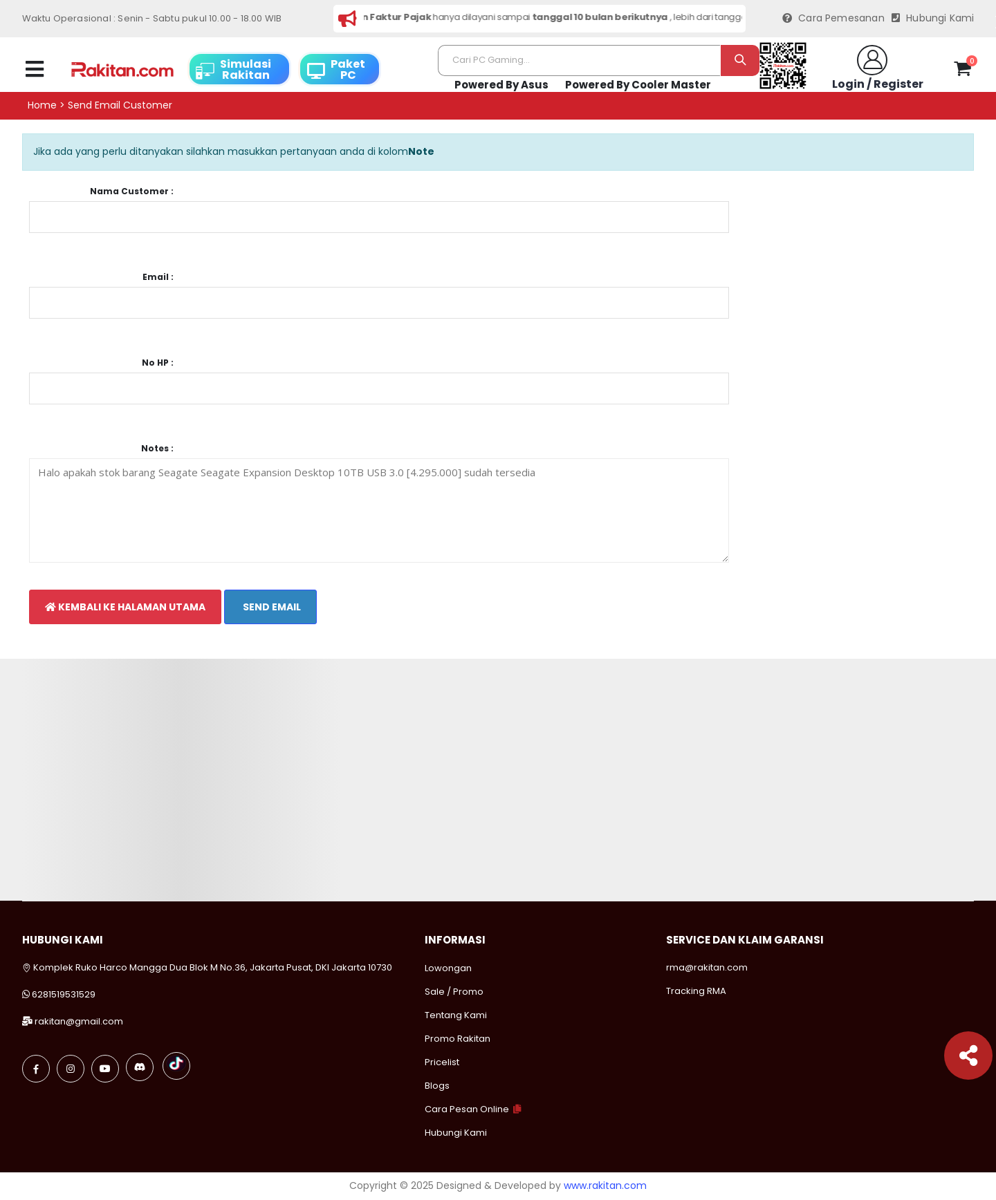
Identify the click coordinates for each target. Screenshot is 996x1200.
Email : (158, 277)
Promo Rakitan (457, 1038)
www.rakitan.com (605, 1185)
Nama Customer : (132, 191)
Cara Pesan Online (467, 1109)
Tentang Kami (456, 1015)
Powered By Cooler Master (638, 84)
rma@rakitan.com (707, 967)
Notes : (157, 448)
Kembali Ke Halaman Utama (125, 607)
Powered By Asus (501, 84)
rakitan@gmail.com (79, 1021)
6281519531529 (63, 994)
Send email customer (120, 105)
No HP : (158, 362)
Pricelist (442, 1062)
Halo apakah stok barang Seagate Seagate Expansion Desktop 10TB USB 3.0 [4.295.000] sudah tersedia (379, 510)
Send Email (271, 607)
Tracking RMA (696, 990)
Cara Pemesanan (833, 18)
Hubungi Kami (933, 18)
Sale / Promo (454, 991)
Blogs (437, 1085)
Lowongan (448, 968)
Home (42, 105)
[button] (962, 71)
